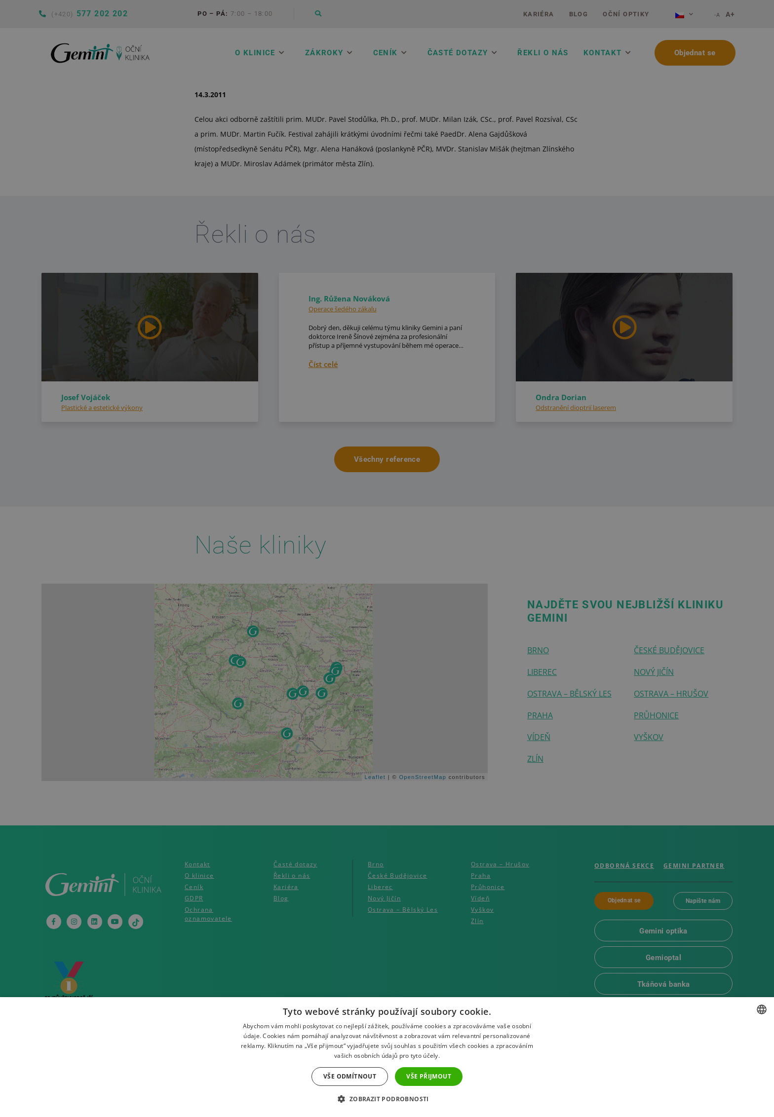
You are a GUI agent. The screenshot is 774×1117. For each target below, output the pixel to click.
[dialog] (387, 558)
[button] (386, 1099)
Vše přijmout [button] (428, 1076)
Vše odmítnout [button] (349, 1076)
